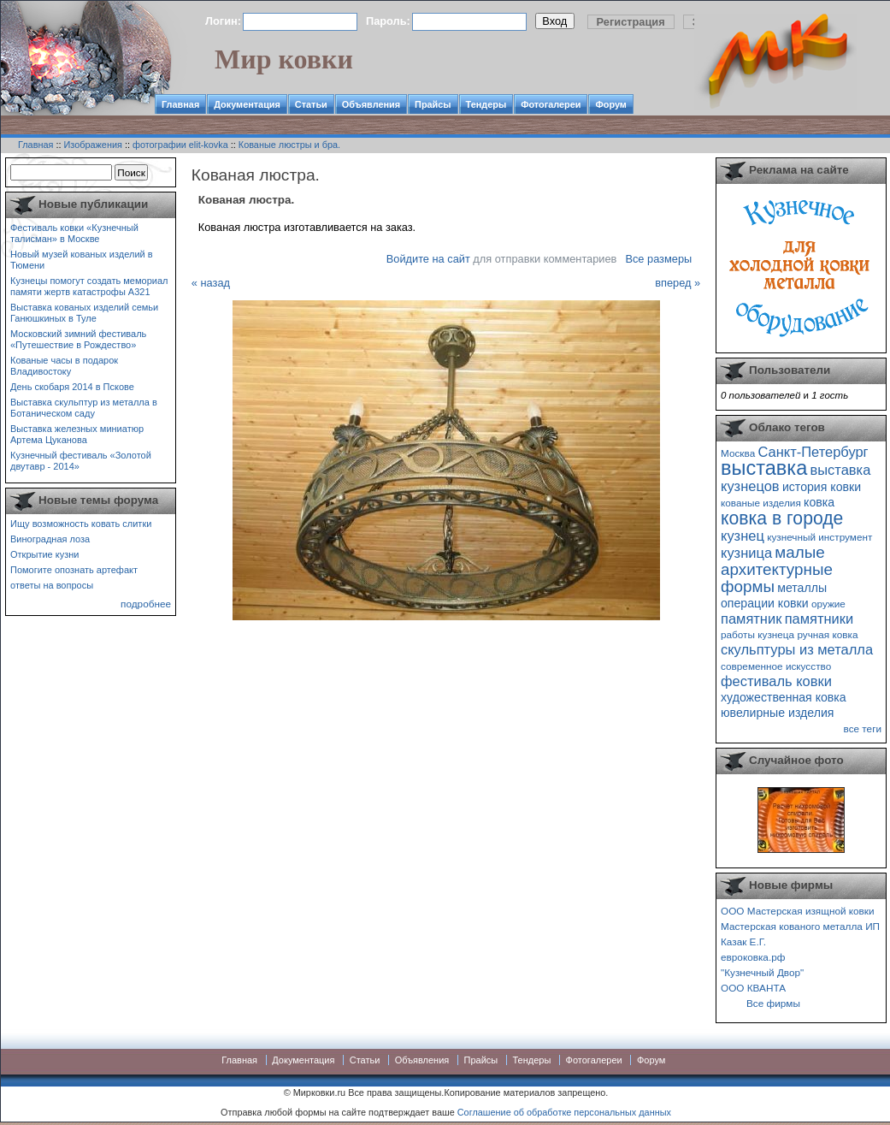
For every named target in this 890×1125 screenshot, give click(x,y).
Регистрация (631, 21)
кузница (746, 552)
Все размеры (658, 258)
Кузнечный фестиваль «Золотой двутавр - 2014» (80, 460)
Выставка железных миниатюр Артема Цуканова (77, 434)
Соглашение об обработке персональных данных (564, 1112)
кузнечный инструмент (819, 536)
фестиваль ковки (776, 681)
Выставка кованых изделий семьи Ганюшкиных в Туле (84, 312)
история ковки (821, 487)
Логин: (223, 21)
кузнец (742, 535)
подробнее (146, 603)
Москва (738, 453)
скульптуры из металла (797, 649)
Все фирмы (773, 1003)
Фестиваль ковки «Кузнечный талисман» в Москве (74, 233)
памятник (751, 618)
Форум (610, 104)
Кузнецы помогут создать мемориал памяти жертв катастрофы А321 (89, 286)
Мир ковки (284, 59)
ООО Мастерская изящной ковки (798, 910)
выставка (764, 468)
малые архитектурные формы (777, 569)
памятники (819, 618)
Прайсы (433, 104)
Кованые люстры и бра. (289, 144)
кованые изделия (761, 502)
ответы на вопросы (51, 585)
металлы (802, 588)
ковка (819, 502)
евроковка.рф (753, 956)
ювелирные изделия (777, 712)
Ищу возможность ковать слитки (80, 523)
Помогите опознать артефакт (74, 570)
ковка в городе (782, 518)
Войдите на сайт (428, 258)
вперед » (677, 282)
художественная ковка (783, 697)
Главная (180, 104)
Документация (247, 104)
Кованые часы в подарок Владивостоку (64, 365)
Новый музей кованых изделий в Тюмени (81, 259)
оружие (828, 603)
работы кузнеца (757, 634)
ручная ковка (827, 634)
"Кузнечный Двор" (762, 972)
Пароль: (388, 21)
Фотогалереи (551, 104)
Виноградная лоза (50, 539)
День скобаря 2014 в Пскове (72, 387)
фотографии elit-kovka (180, 144)
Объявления (371, 104)
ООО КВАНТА (753, 987)
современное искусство (776, 666)
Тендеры (486, 104)
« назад (211, 282)
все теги (862, 728)
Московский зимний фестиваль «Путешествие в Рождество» (78, 339)
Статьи (311, 104)
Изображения (93, 144)
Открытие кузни (45, 554)
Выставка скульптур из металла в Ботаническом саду (83, 407)
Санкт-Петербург (812, 451)
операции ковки (765, 603)
